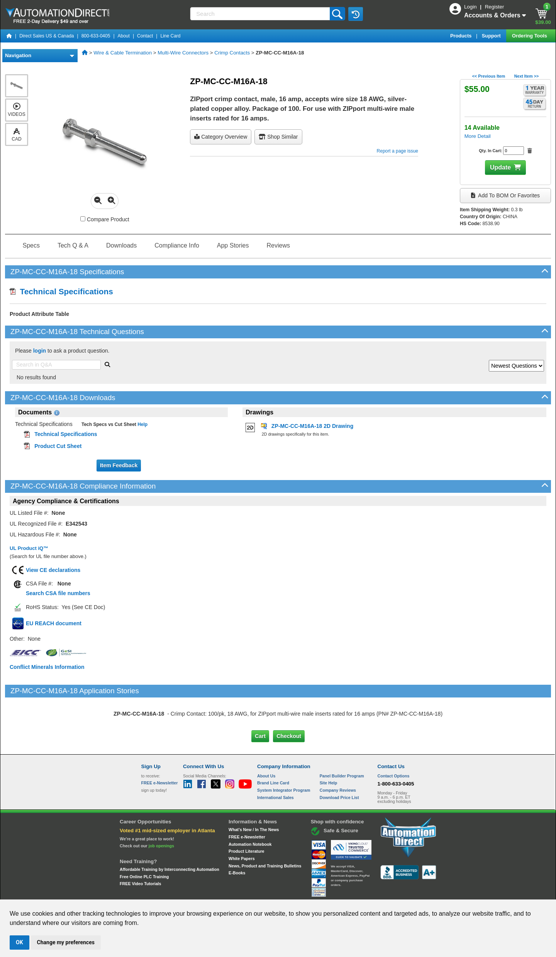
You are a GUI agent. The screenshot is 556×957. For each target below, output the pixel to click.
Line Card (170, 36)
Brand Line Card (273, 750)
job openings (161, 813)
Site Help (328, 750)
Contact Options (394, 743)
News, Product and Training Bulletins (265, 833)
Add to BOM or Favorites (505, 195)
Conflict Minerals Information (47, 667)
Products (461, 36)
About (124, 36)
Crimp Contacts (232, 53)
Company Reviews (338, 757)
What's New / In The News (254, 797)
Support (492, 36)
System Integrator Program (283, 757)
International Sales (275, 764)
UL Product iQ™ (29, 548)
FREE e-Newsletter (247, 804)
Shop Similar (278, 137)
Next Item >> (526, 76)
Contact (145, 36)
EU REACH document (53, 623)
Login (471, 7)
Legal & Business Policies (322, 892)
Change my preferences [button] (66, 942)
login (39, 351)
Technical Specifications (61, 291)
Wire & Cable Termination (122, 53)
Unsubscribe (237, 892)
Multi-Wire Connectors (183, 53)
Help (141, 424)
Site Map (158, 892)
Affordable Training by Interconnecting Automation (169, 837)
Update (500, 167)
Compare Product (104, 219)
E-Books (237, 840)
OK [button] (19, 942)
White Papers (242, 826)
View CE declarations (53, 570)
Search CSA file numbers (58, 593)
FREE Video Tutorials (140, 851)
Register (494, 7)
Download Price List (339, 764)
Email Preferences (272, 892)
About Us (266, 743)
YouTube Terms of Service (377, 892)
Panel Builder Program (342, 743)
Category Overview (220, 137)
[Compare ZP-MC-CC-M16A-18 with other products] (82, 218)
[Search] (260, 13)
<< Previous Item (488, 76)
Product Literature (246, 818)
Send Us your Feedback (195, 892)
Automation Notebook (250, 811)
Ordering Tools (530, 36)
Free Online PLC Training (144, 844)
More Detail (477, 136)
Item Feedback (118, 465)
